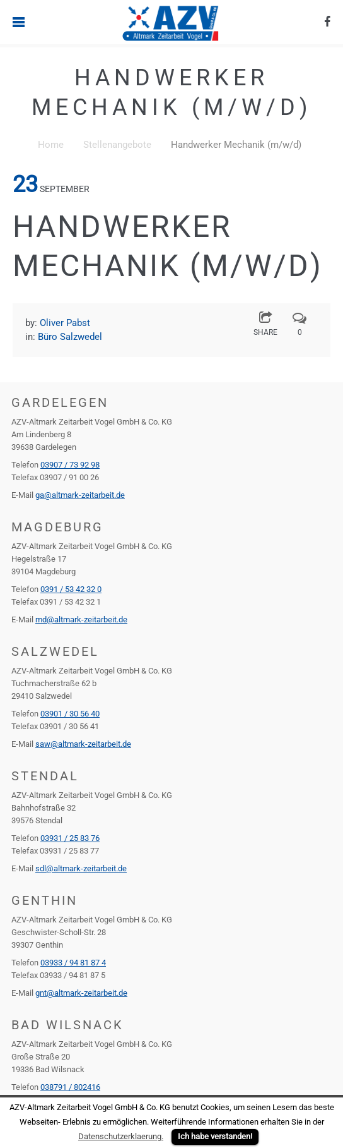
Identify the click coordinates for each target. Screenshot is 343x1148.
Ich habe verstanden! (215, 1136)
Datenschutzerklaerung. (120, 1136)
